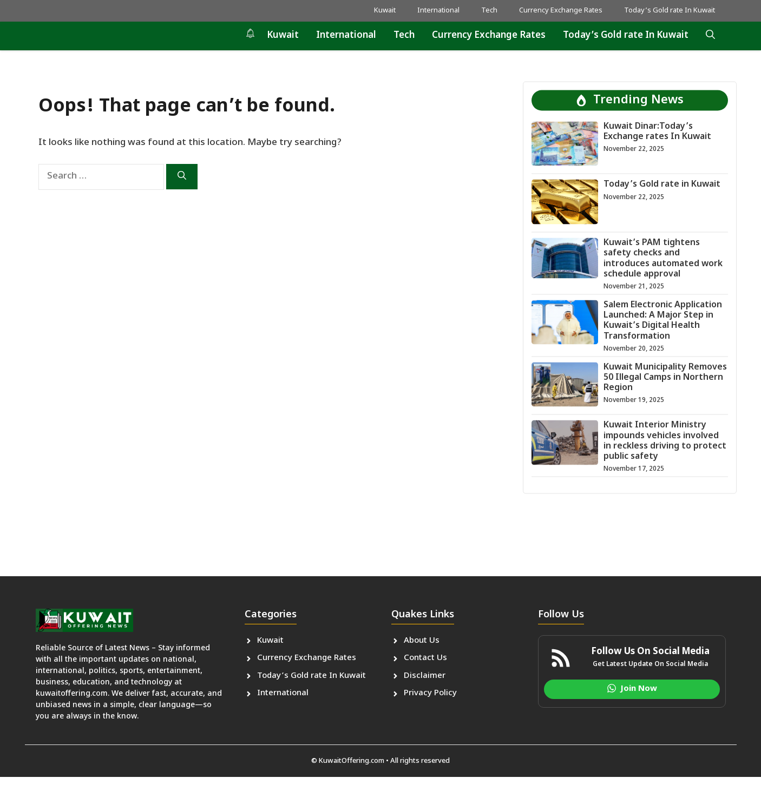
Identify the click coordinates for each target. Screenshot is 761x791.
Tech (489, 10)
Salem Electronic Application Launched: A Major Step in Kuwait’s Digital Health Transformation (662, 320)
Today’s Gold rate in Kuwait (661, 184)
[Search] (182, 176)
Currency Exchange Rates (560, 10)
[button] (710, 35)
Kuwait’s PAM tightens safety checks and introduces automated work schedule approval (663, 259)
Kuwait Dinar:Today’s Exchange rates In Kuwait (657, 131)
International (438, 10)
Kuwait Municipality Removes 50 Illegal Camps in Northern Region (665, 377)
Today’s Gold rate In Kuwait (669, 10)
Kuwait (385, 10)
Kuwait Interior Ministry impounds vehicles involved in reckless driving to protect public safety (664, 441)
